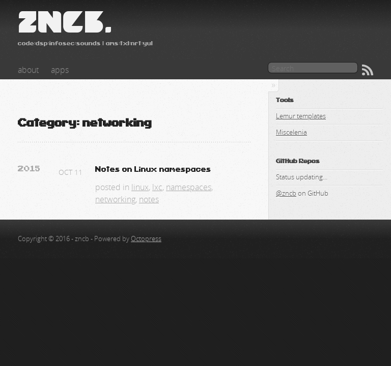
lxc (157, 187)
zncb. (65, 22)
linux (140, 187)
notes (149, 199)
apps (60, 69)
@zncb (286, 193)
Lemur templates (301, 116)
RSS (367, 70)
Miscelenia (291, 132)
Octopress (146, 238)
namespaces (188, 187)
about (28, 69)
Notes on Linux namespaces (153, 169)
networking (115, 199)
